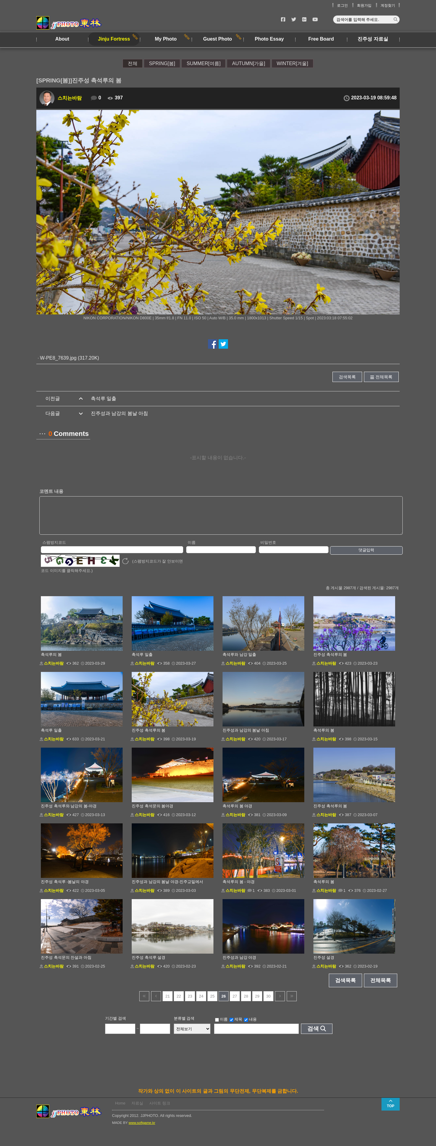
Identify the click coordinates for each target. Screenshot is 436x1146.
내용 (250, 1025)
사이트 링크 (159, 1109)
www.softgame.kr (142, 1129)
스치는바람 (70, 98)
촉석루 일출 (103, 398)
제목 (236, 1025)
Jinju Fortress (114, 39)
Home (120, 1109)
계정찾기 (388, 5)
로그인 (342, 5)
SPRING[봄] (162, 63)
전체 (132, 63)
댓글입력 (366, 556)
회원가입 (364, 5)
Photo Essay (269, 39)
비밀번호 (268, 548)
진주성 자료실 (373, 39)
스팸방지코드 (54, 548)
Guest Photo (217, 39)
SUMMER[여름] (203, 63)
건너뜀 (144, 1003)
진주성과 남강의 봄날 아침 (119, 413)
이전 (156, 1003)
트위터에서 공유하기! (223, 344)
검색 (313, 1035)
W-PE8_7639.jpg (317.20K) (69, 357)
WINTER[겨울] (292, 63)
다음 (280, 1003)
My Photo (166, 39)
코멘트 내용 (51, 491)
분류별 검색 (184, 1024)
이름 (192, 548)
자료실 (137, 1109)
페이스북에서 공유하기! (212, 344)
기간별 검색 (115, 1024)
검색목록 (347, 376)
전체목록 (383, 376)
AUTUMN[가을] (248, 63)
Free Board (321, 39)
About (62, 39)
